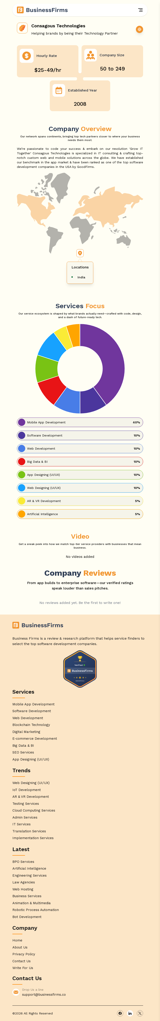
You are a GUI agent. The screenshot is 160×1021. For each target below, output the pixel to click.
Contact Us (21, 961)
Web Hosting (22, 889)
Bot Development (26, 917)
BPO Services (23, 862)
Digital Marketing (26, 732)
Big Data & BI (23, 746)
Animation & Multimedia (31, 903)
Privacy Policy (23, 954)
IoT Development (26, 790)
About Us (19, 947)
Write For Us (22, 968)
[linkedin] (130, 1013)
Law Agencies (23, 882)
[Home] (42, 10)
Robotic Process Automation (35, 910)
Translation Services (29, 831)
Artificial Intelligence (29, 868)
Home (17, 940)
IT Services (21, 824)
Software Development (31, 711)
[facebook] (120, 1013)
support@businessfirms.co (44, 995)
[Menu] (140, 10)
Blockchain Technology (31, 725)
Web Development (27, 718)
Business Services (26, 896)
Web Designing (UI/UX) (31, 783)
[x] (140, 1013)
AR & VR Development (30, 797)
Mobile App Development (33, 704)
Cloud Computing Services (33, 810)
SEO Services (23, 752)
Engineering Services (29, 875)
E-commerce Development (34, 739)
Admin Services (24, 817)
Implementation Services (33, 838)
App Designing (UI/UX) (30, 759)
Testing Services (25, 804)
